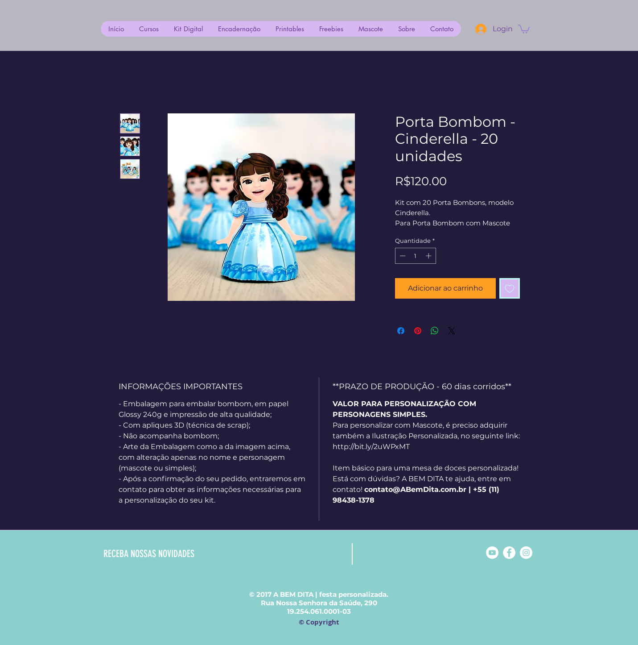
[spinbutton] (415, 255)
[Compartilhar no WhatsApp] (434, 330)
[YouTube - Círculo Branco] (492, 552)
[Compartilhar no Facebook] (400, 330)
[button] (524, 28)
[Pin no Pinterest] (417, 330)
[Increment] (429, 255)
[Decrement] (401, 255)
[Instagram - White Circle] (526, 552)
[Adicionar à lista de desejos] (509, 288)
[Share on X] (451, 330)
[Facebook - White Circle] (509, 552)
